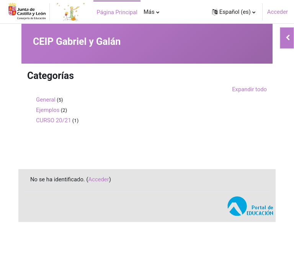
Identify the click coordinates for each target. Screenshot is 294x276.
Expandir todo (249, 89)
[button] (234, 11)
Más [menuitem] (149, 11)
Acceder (277, 11)
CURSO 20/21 (53, 120)
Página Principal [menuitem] (116, 12)
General (46, 99)
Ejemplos (48, 110)
